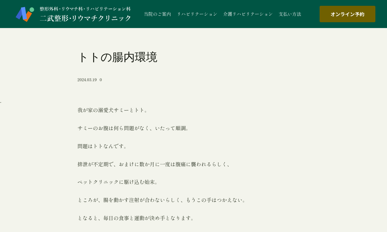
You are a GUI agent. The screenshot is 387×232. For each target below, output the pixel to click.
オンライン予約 (347, 14)
